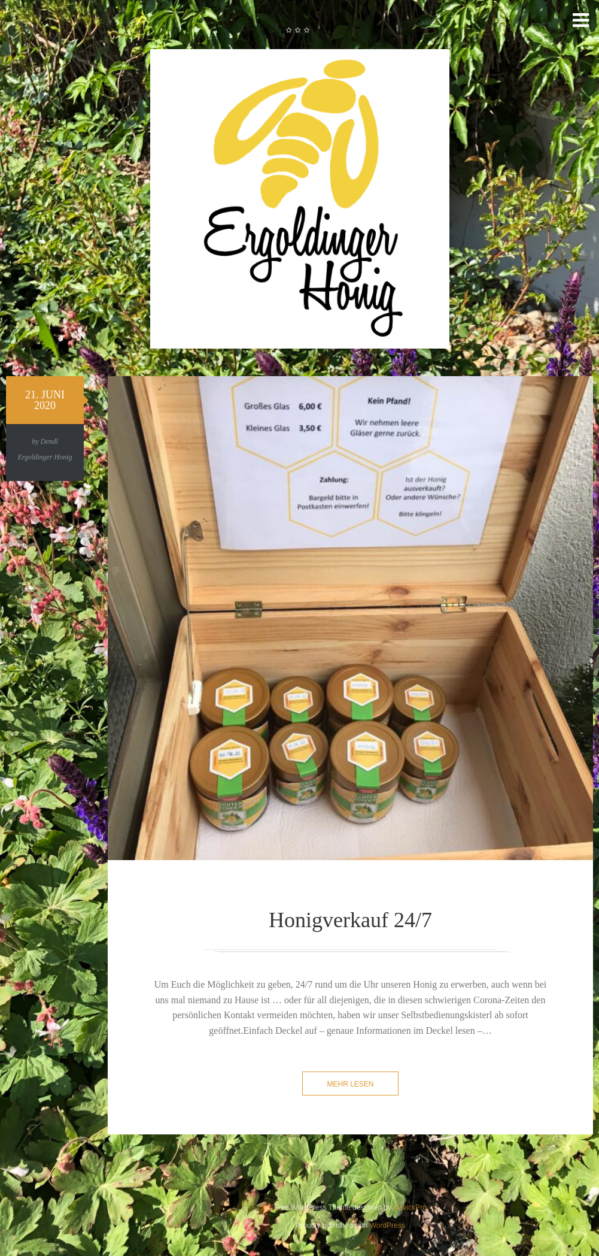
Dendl (49, 441)
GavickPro (409, 1207)
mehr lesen (350, 1084)
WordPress (387, 1225)
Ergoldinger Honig (44, 457)
